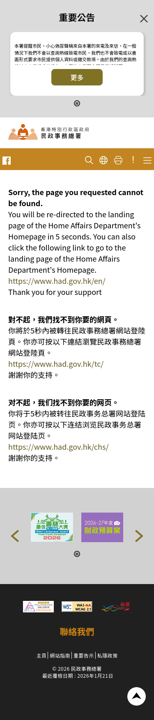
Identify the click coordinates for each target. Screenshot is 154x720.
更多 (76, 77)
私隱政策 (107, 655)
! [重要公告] (133, 159)
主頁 (41, 655)
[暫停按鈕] (77, 102)
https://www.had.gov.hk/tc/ (55, 363)
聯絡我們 (77, 631)
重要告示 (84, 655)
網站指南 (60, 655)
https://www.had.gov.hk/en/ (57, 280)
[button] (15, 536)
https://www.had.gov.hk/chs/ (58, 446)
